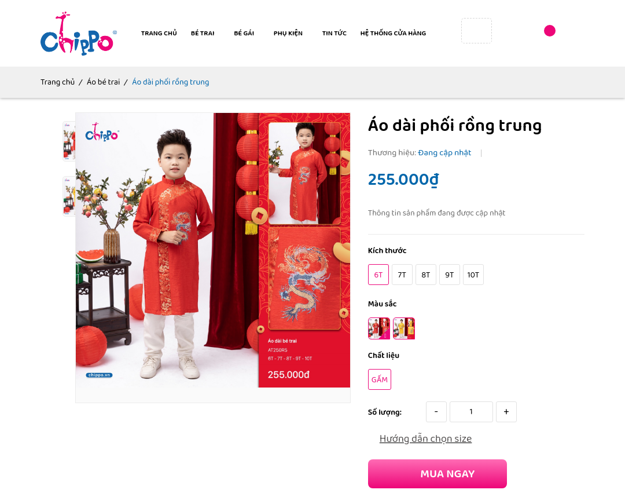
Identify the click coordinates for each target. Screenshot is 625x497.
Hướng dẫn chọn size (426, 439)
